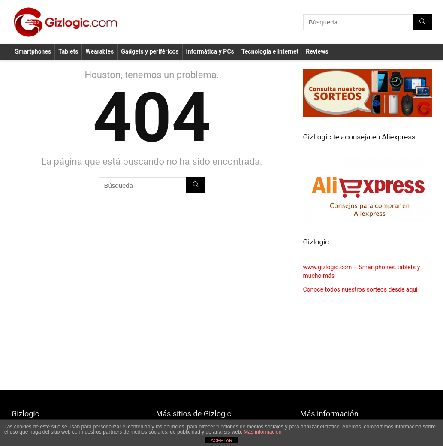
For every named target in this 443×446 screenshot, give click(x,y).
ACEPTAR (221, 440)
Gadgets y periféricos (149, 51)
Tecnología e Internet (270, 51)
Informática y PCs (210, 51)
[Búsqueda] (422, 22)
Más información (262, 432)
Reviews (317, 51)
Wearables (99, 51)
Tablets (68, 51)
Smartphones (33, 51)
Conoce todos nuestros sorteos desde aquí (360, 289)
